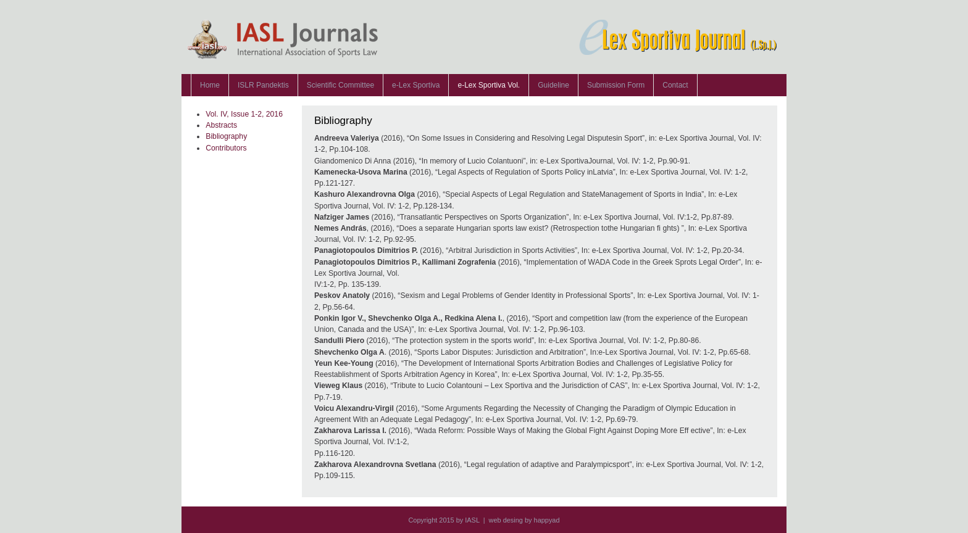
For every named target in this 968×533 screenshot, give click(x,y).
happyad (547, 520)
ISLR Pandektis (263, 85)
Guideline (553, 85)
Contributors (226, 148)
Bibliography (226, 136)
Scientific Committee (340, 85)
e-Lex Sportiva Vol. (488, 85)
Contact (675, 85)
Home (210, 85)
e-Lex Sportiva (416, 85)
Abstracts (221, 125)
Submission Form (616, 85)
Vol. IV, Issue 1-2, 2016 (244, 114)
